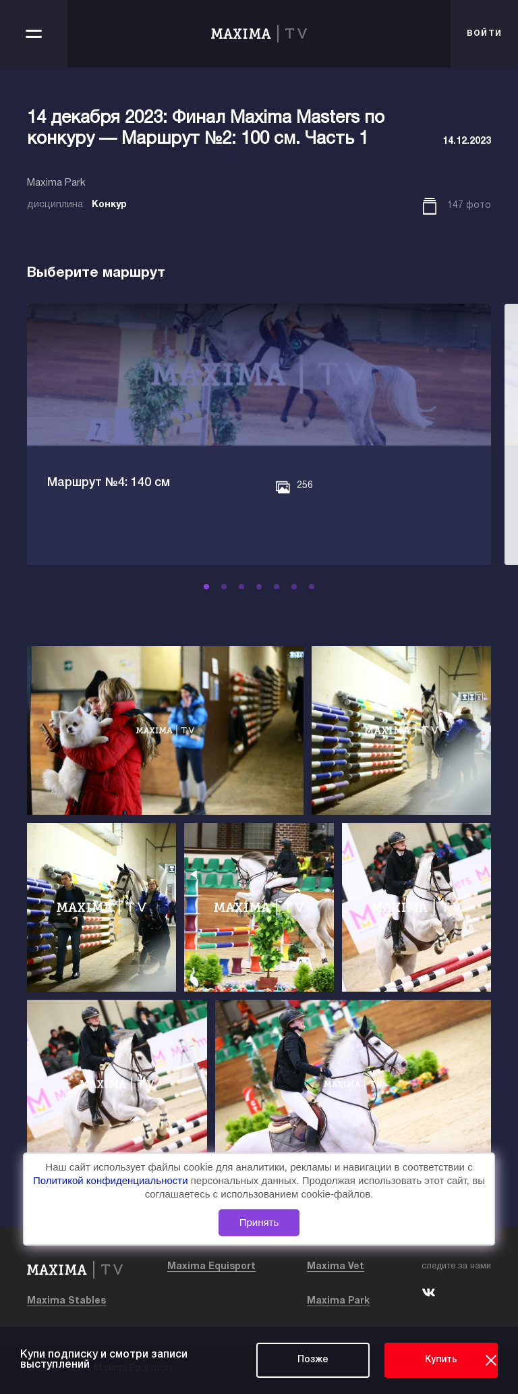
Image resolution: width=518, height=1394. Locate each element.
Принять (259, 1222)
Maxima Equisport (211, 1266)
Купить (441, 1360)
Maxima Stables (66, 1301)
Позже (312, 1360)
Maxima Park (338, 1301)
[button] (215, 586)
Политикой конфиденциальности (112, 1180)
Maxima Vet (335, 1266)
